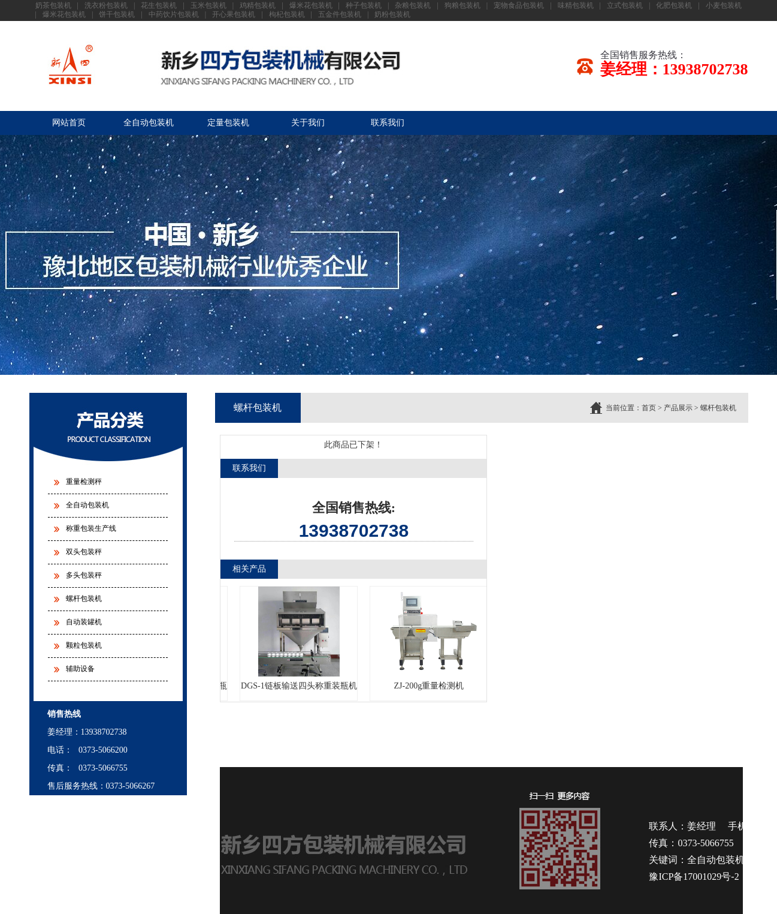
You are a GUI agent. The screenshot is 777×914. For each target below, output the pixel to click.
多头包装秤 (84, 575)
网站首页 (69, 122)
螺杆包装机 (84, 598)
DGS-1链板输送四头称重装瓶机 (300, 638)
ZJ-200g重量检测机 (429, 638)
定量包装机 (228, 122)
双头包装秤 (84, 552)
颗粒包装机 (84, 645)
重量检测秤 (84, 481)
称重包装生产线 (91, 528)
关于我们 (308, 122)
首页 (649, 408)
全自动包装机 (148, 122)
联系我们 (387, 122)
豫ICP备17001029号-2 (694, 876)
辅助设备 (80, 669)
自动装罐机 (84, 622)
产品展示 (678, 408)
